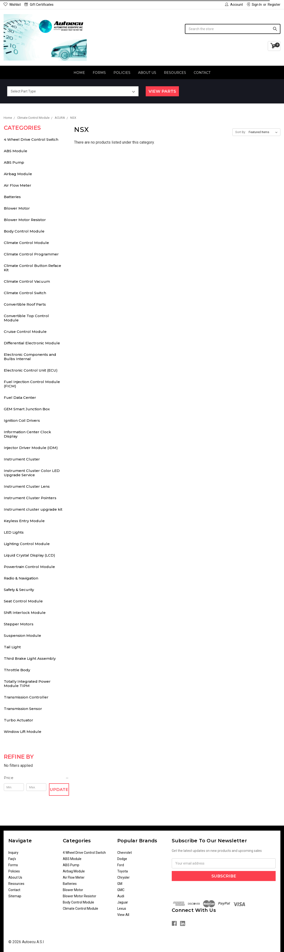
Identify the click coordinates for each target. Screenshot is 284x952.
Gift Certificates (39, 4)
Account (234, 4)
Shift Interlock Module (25, 612)
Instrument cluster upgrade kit (33, 509)
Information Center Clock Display (27, 434)
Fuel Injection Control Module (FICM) (32, 383)
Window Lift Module (22, 731)
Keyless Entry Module (24, 521)
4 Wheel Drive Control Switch (31, 139)
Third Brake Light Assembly (30, 658)
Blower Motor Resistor (25, 219)
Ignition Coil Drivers (22, 420)
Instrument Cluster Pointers (30, 498)
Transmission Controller (26, 697)
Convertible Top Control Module (26, 318)
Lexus (121, 908)
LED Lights (14, 532)
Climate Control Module (26, 242)
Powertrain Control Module (29, 566)
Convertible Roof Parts (25, 304)
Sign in (254, 4)
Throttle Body (17, 670)
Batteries (12, 197)
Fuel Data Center (20, 397)
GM (119, 884)
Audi (120, 896)
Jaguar (122, 902)
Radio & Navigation (21, 578)
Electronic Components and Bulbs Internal (30, 356)
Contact (202, 72)
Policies (121, 72)
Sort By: (240, 132)
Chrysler (123, 877)
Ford (120, 865)
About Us (147, 72)
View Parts (162, 91)
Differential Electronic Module (32, 343)
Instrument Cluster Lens (27, 486)
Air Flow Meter (17, 185)
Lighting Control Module (27, 543)
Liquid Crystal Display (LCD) (29, 555)
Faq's (12, 859)
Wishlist (12, 4)
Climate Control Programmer (31, 254)
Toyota (122, 871)
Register (274, 4)
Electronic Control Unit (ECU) (31, 370)
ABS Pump (14, 162)
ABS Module (15, 151)
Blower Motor (17, 208)
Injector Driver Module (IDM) (31, 447)
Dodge (122, 859)
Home (79, 72)
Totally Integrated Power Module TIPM (27, 683)
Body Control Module (24, 231)
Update (59, 789)
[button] (36, 778)
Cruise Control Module (25, 331)
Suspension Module (22, 635)
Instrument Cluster (22, 459)
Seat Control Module (23, 601)
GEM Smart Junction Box (27, 409)
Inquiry (13, 853)
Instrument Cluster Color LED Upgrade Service (32, 472)
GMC (120, 890)
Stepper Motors (18, 624)
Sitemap (14, 896)
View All (123, 915)
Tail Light (12, 647)
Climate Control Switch (25, 293)
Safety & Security (19, 589)
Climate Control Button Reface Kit (32, 267)
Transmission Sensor (23, 708)
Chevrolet (124, 853)
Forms (99, 72)
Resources (175, 72)
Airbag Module (18, 174)
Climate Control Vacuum (27, 281)
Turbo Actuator (18, 720)
